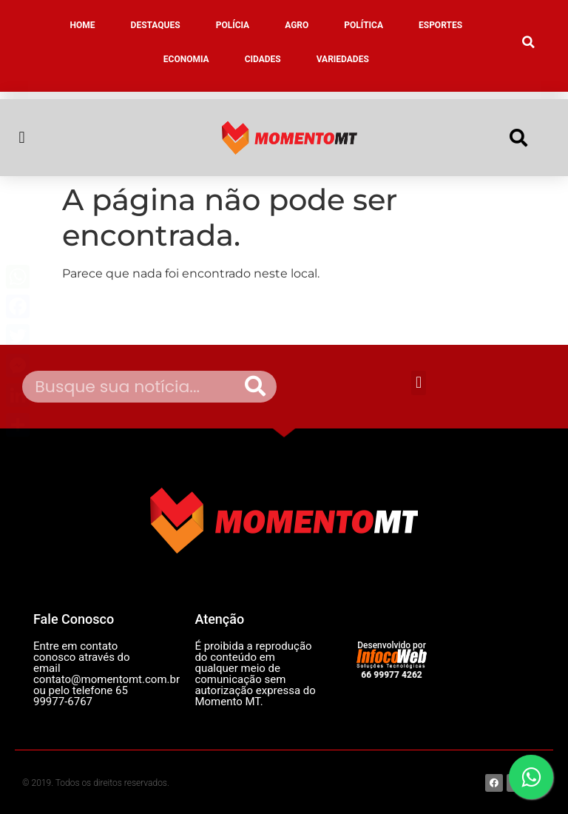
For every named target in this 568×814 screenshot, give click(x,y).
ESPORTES (440, 25)
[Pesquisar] (255, 386)
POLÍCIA (233, 25)
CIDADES (263, 59)
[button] (529, 42)
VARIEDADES (343, 59)
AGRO (296, 25)
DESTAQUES (155, 25)
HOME (82, 25)
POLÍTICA (363, 25)
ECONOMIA (186, 59)
